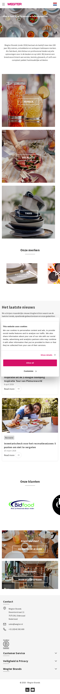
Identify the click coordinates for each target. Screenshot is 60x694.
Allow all (30, 363)
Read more (12, 389)
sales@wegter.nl (16, 624)
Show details (46, 355)
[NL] (55, 4)
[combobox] (55, 4)
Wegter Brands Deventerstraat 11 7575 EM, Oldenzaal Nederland (17, 614)
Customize (30, 371)
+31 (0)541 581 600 (16, 629)
